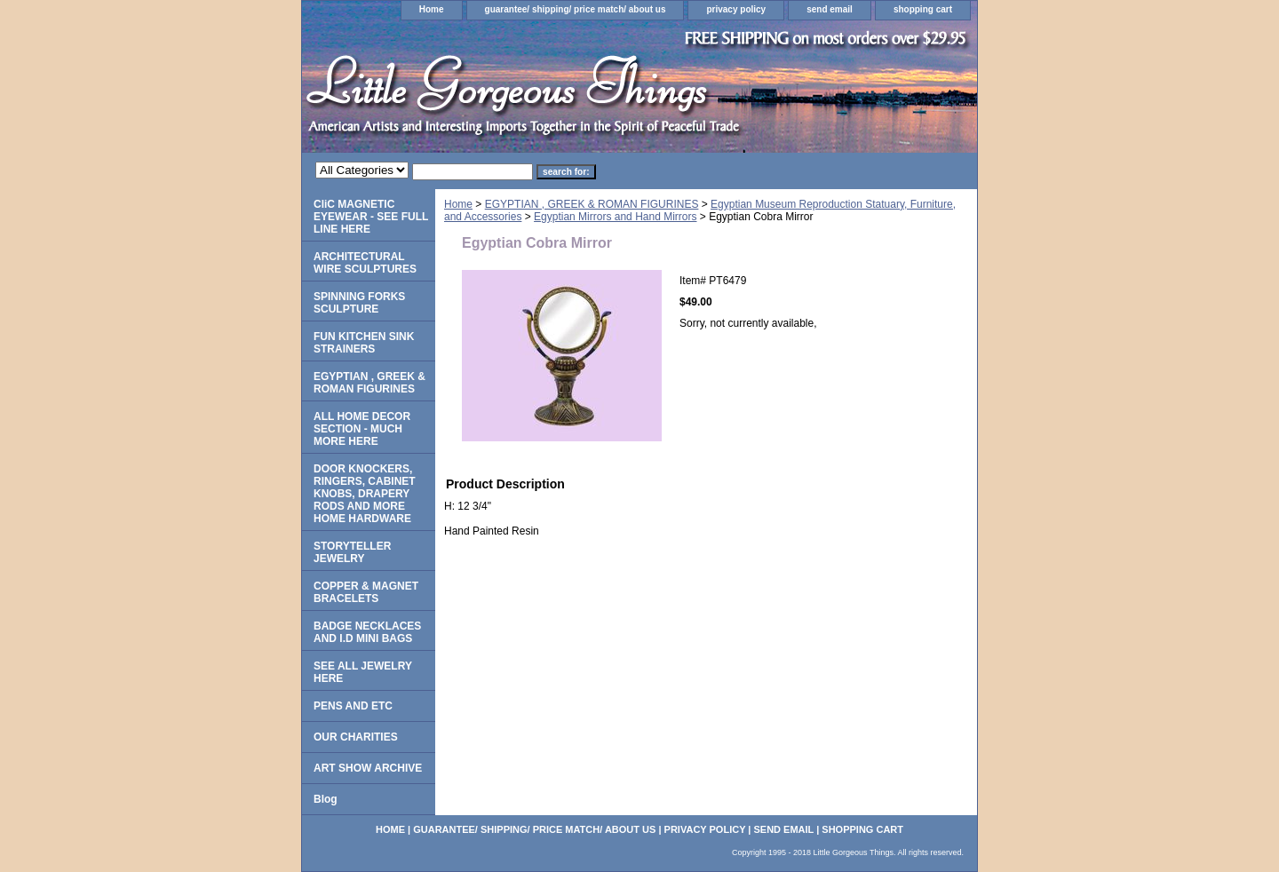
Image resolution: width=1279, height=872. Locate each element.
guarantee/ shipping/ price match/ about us (575, 9)
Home (431, 9)
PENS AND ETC (353, 706)
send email (829, 9)
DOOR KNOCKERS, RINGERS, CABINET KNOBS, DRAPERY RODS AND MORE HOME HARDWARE (365, 494)
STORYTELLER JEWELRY (352, 552)
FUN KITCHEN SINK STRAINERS (364, 342)
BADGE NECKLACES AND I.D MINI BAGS (367, 632)
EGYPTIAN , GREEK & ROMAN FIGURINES (592, 204)
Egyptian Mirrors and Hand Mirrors (615, 216)
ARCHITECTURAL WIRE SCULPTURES (365, 262)
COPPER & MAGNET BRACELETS (366, 592)
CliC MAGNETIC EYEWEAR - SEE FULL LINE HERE (371, 216)
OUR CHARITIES (356, 737)
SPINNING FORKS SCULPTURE (359, 302)
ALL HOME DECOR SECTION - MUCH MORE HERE (362, 429)
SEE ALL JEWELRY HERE (363, 672)
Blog (326, 799)
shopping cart (923, 9)
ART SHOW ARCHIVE (368, 768)
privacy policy (736, 9)
